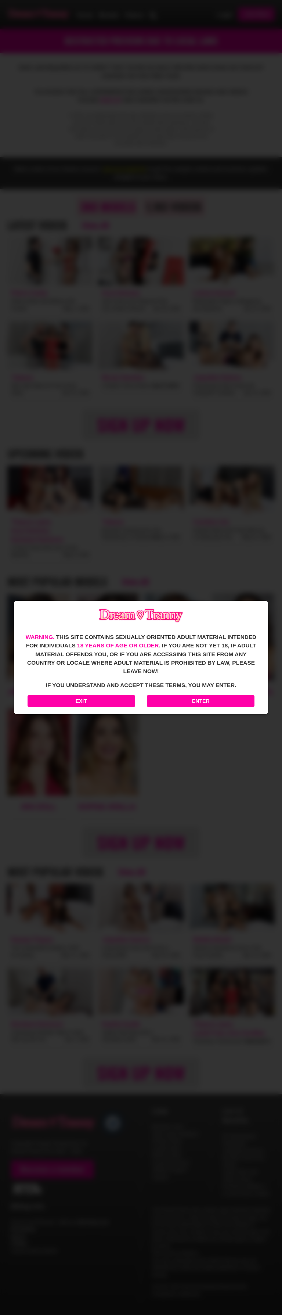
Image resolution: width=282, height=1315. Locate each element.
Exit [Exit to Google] (81, 701)
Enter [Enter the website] (200, 701)
